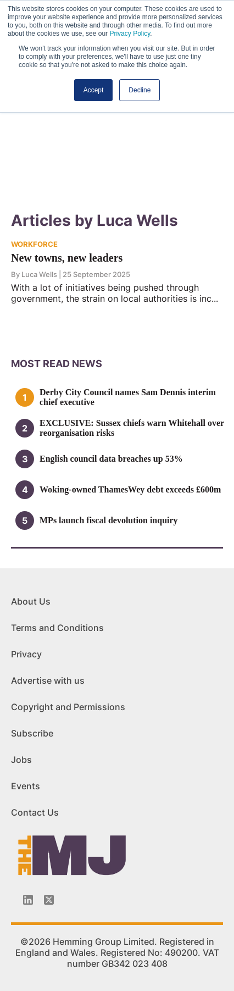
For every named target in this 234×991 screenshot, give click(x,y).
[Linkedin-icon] (28, 900)
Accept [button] (93, 90)
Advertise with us (48, 680)
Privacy (26, 654)
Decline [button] (140, 90)
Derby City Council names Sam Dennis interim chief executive (128, 397)
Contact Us (35, 812)
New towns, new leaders (66, 258)
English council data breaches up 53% (111, 458)
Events (25, 785)
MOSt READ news (56, 363)
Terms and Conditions (57, 627)
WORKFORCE (34, 244)
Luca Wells (40, 274)
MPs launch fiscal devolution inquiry (109, 520)
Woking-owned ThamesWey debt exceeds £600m (130, 489)
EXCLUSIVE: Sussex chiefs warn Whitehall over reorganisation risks (132, 428)
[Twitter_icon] (49, 900)
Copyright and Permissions (68, 706)
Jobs (21, 759)
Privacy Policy (129, 33)
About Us (31, 601)
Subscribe (32, 733)
